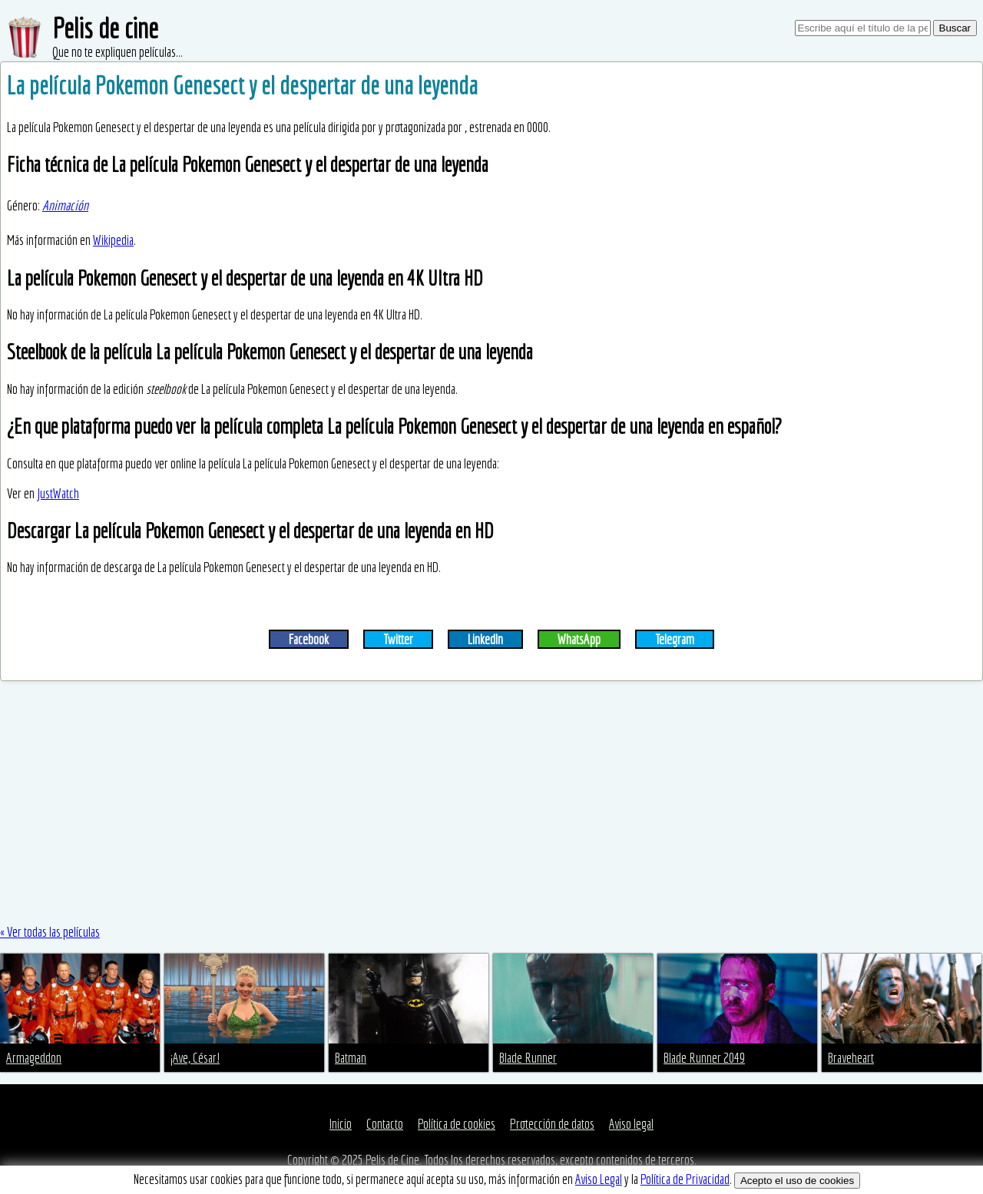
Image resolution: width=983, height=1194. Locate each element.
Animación (65, 205)
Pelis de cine (105, 28)
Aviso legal (631, 1124)
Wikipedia (113, 240)
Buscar (955, 28)
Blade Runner (528, 1058)
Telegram (674, 639)
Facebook (309, 639)
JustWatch (58, 493)
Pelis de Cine (392, 1160)
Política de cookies (456, 1124)
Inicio (340, 1124)
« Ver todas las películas (50, 932)
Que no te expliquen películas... (117, 52)
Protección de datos (552, 1124)
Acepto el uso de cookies (797, 1180)
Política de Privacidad (685, 1179)
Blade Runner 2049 (704, 1058)
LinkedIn (485, 639)
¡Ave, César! (195, 1058)
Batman (350, 1058)
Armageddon (33, 1058)
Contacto (384, 1124)
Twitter (398, 639)
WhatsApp (579, 639)
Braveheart (851, 1058)
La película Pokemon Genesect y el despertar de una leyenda (242, 85)
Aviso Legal (598, 1179)
